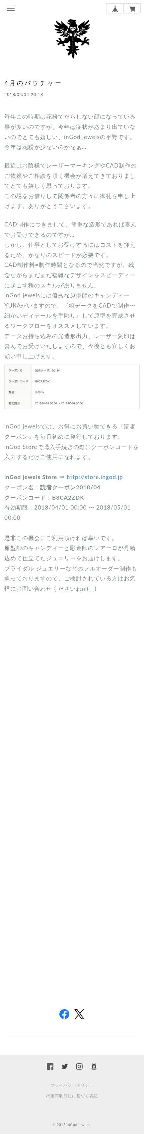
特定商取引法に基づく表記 (72, 1096)
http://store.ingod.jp (95, 476)
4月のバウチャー (33, 82)
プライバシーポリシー (72, 1085)
